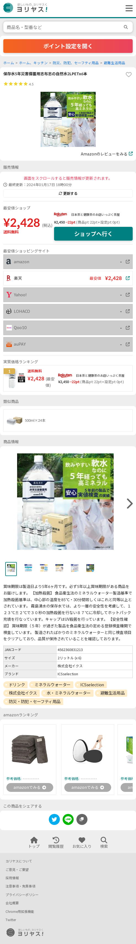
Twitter (11, 920)
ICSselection (92, 684)
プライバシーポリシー (22, 895)
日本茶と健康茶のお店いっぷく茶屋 (95, 214)
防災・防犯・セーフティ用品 (34, 701)
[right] (129, 504)
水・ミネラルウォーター (69, 692)
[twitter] (54, 820)
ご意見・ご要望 (17, 870)
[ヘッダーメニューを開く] (128, 8)
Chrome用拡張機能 (20, 912)
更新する (68, 193)
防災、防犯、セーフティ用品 (76, 63)
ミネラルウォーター (52, 684)
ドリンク (17, 684)
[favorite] (128, 75)
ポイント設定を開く (68, 46)
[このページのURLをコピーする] (81, 819)
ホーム (8, 63)
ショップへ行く (93, 233)
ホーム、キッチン (33, 63)
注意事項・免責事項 (20, 886)
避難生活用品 (114, 63)
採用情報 (12, 878)
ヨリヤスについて (19, 861)
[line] (68, 820)
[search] (126, 27)
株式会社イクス (23, 692)
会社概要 (12, 903)
